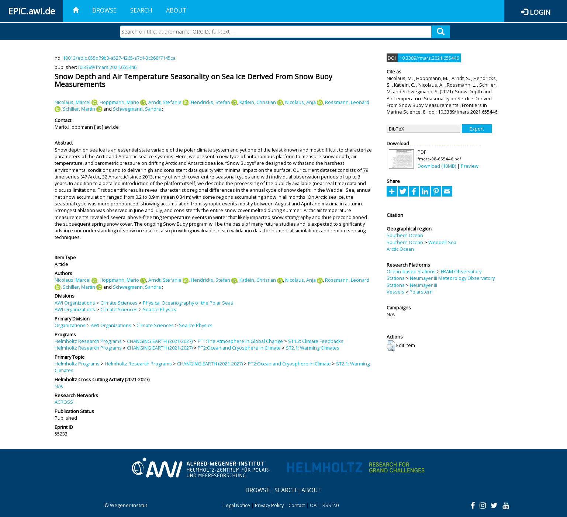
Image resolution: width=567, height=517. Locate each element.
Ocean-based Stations (411, 271)
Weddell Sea (442, 242)
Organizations (70, 325)
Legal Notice (237, 505)
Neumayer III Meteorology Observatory (452, 278)
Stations (396, 278)
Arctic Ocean (400, 249)
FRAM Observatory (461, 271)
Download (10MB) (437, 166)
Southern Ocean (405, 235)
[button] (391, 345)
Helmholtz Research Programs (88, 341)
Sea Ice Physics (159, 309)
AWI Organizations (75, 302)
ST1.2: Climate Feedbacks (315, 341)
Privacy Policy (269, 505)
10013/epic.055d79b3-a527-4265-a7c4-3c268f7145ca (119, 58)
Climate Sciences (119, 302)
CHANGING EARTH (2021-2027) (160, 341)
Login (540, 12)
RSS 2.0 (330, 505)
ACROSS (64, 402)
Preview (469, 166)
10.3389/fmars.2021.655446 (106, 67)
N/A (59, 386)
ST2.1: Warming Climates (312, 347)
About (176, 10)
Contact (296, 505)
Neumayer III (423, 285)
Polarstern (421, 291)
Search (141, 10)
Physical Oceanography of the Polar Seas (188, 302)
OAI (314, 505)
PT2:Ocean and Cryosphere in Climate (239, 347)
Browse (104, 10)
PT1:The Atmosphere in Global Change (240, 341)
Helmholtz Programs (77, 363)
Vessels (395, 291)
